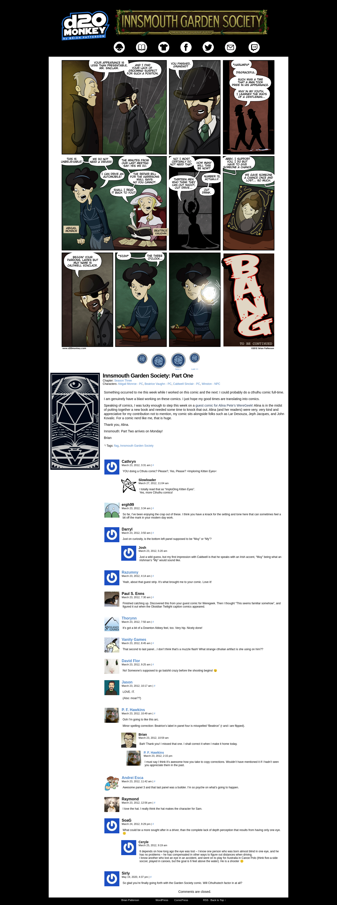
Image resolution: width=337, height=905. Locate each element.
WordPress (162, 900)
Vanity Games (134, 640)
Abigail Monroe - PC (130, 384)
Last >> (194, 369)
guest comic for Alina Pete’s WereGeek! (224, 405)
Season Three (123, 380)
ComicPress (181, 900)
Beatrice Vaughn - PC (158, 384)
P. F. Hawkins (133, 710)
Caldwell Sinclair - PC (186, 384)
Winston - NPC (211, 384)
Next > (178, 369)
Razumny (130, 572)
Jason (127, 682)
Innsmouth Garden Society (137, 445)
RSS (206, 900)
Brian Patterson (130, 900)
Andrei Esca (132, 778)
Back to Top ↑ (218, 900)
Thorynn (129, 618)
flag (116, 445)
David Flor (131, 661)
